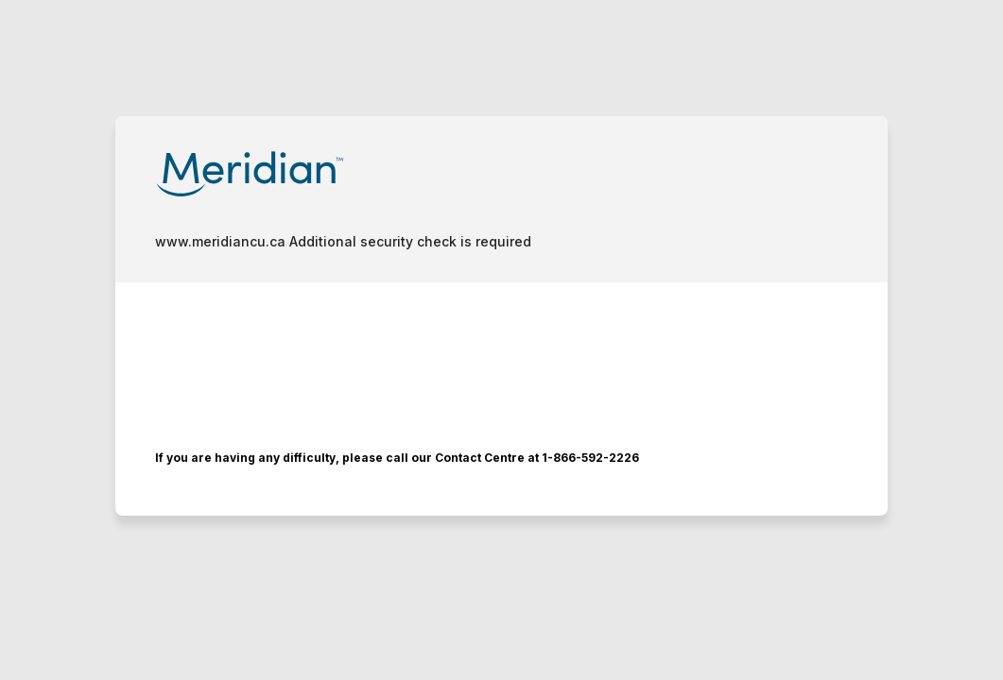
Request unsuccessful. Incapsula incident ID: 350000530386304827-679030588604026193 (501, 340)
